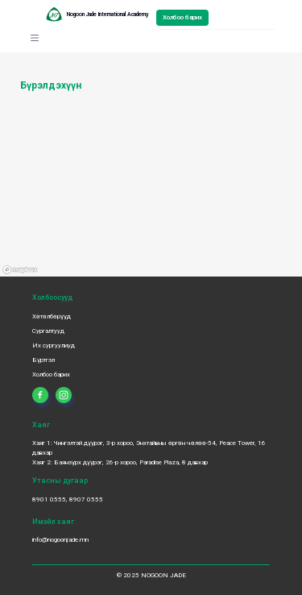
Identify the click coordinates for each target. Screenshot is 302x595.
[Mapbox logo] (20, 270)
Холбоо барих (182, 17)
